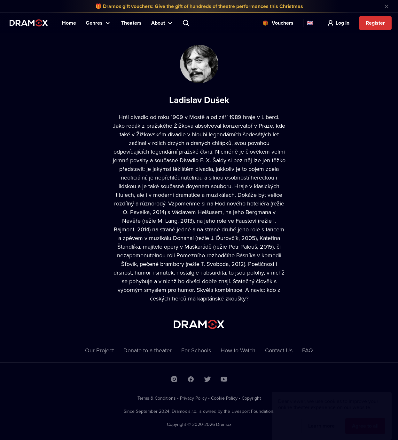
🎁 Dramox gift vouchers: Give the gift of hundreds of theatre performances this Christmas (199, 6)
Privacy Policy (193, 398)
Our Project (99, 350)
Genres (94, 23)
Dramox (29, 22)
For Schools (196, 350)
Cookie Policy (224, 398)
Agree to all (365, 419)
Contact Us (279, 350)
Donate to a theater (147, 350)
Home (69, 23)
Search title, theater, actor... (186, 23)
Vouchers (282, 23)
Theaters (131, 23)
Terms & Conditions (156, 398)
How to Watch (238, 350)
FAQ (307, 350)
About (158, 23)
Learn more (321, 419)
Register (375, 23)
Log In (342, 23)
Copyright (251, 398)
